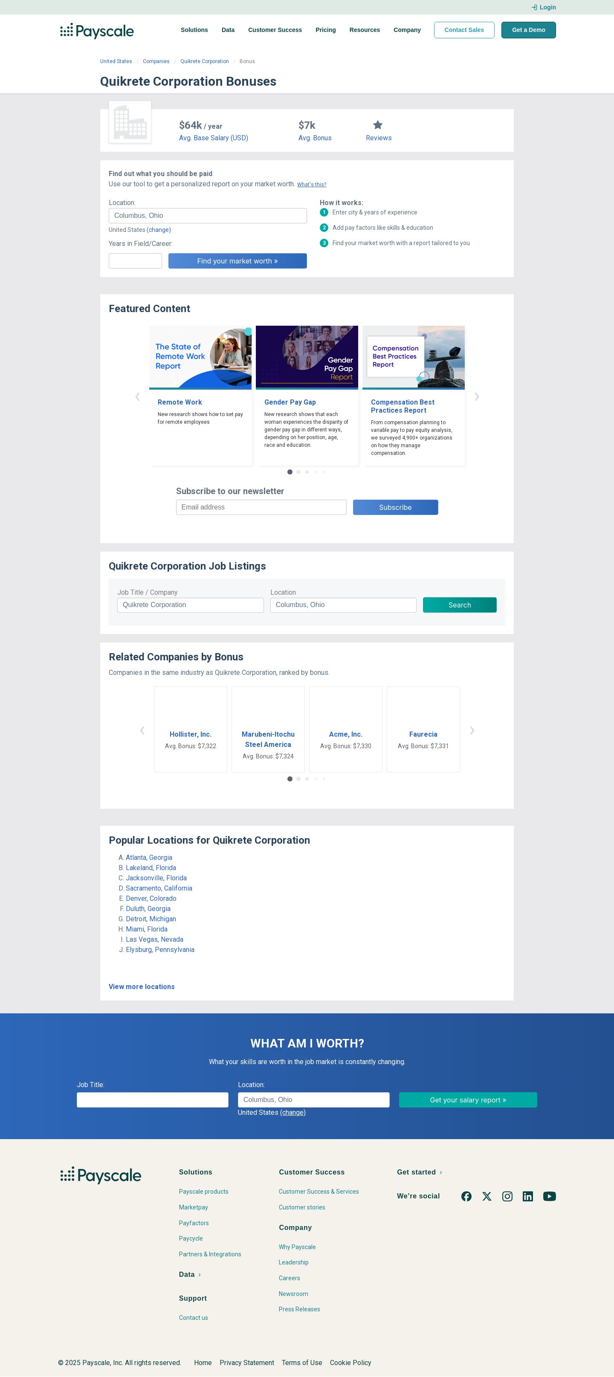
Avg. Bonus (315, 138)
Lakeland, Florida (151, 868)
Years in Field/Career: (141, 244)
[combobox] (208, 215)
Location (283, 592)
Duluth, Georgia (148, 909)
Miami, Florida (147, 929)
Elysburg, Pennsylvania (160, 950)
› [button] (477, 395)
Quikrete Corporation (204, 61)
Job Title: (90, 1085)
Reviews (379, 138)
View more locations (142, 987)
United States (116, 61)
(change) (159, 229)
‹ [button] (137, 395)
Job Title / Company (147, 592)
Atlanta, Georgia (149, 857)
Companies (156, 61)
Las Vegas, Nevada (154, 939)
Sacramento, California (159, 888)
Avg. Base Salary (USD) (213, 138)
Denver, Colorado (151, 898)
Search (460, 605)
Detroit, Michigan (151, 919)
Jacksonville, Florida (156, 878)
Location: (122, 203)
